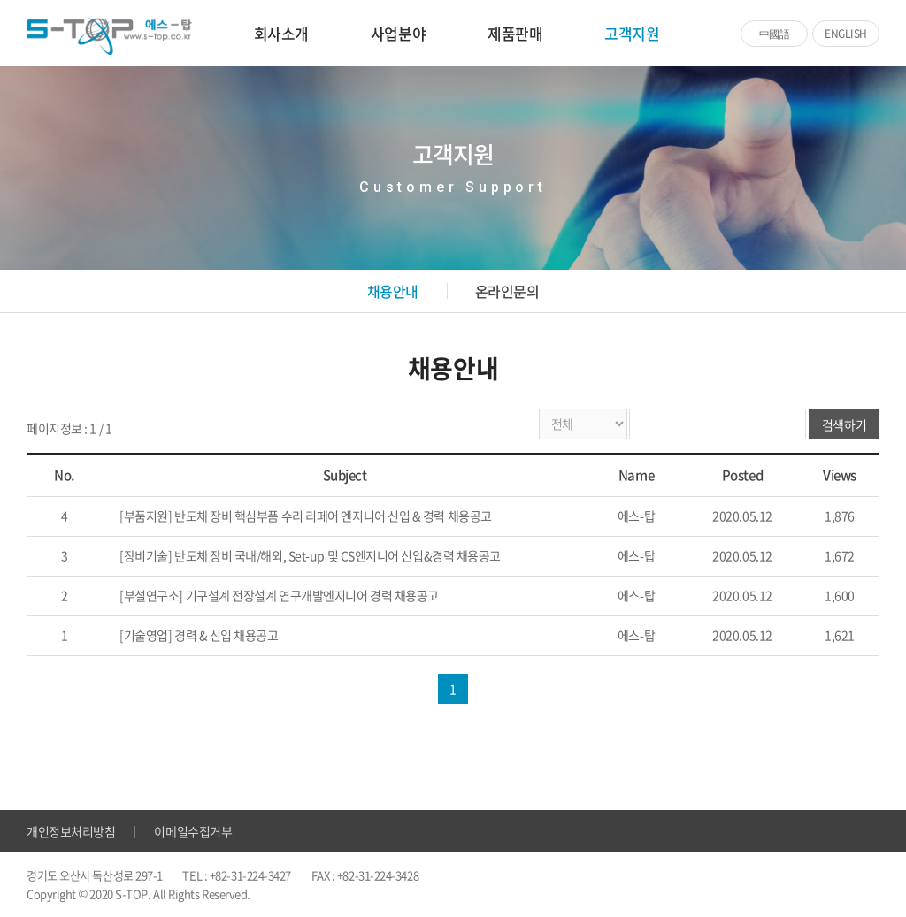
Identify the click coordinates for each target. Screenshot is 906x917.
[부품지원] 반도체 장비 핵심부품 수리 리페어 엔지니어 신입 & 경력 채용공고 (305, 515)
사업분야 (398, 33)
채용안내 (392, 291)
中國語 (774, 34)
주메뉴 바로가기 (0, 0)
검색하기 (844, 424)
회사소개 (281, 33)
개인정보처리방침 (71, 831)
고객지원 (631, 33)
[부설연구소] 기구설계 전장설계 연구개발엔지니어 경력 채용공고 (279, 595)
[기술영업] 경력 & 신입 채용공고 (198, 635)
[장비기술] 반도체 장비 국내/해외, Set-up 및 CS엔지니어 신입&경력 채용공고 (310, 555)
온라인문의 (507, 291)
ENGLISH (846, 34)
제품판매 (515, 33)
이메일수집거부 (193, 831)
